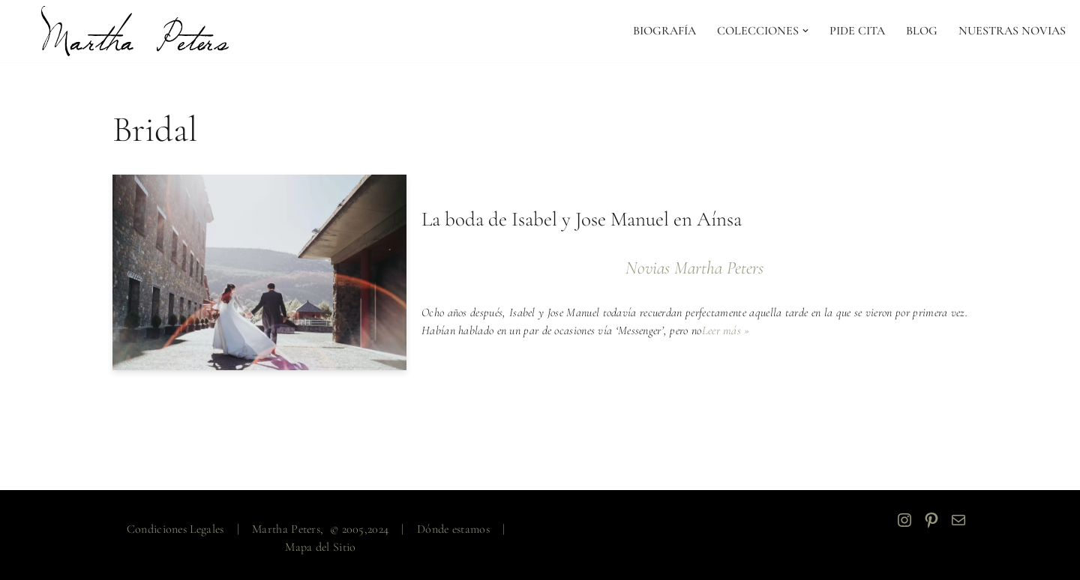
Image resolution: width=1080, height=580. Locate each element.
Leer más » (726, 330)
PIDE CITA (857, 30)
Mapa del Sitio (320, 547)
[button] (805, 31)
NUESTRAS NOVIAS (1012, 30)
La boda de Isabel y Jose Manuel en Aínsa (582, 219)
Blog (922, 30)
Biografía (664, 30)
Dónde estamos (453, 529)
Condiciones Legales (175, 529)
